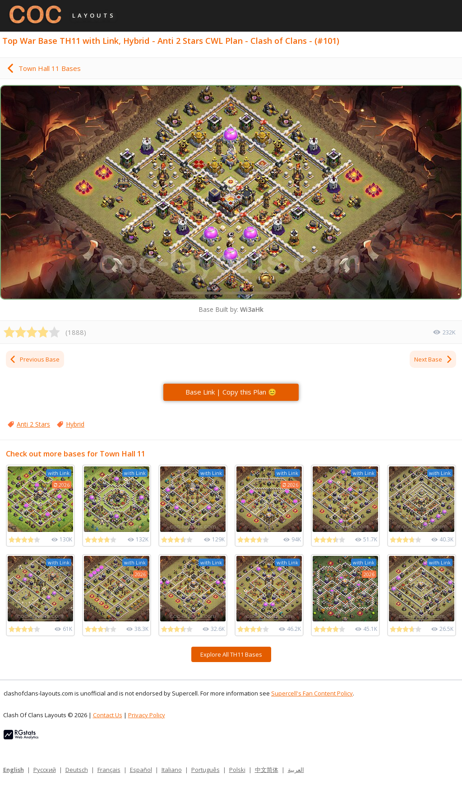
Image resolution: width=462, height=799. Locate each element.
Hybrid (75, 424)
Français (108, 770)
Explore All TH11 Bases (231, 654)
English (13, 770)
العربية (296, 770)
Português (205, 770)
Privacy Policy (146, 715)
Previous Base (34, 359)
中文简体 (266, 770)
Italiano (172, 770)
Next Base (433, 359)
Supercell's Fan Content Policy (312, 693)
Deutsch (76, 770)
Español (141, 770)
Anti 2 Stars (33, 424)
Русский (44, 770)
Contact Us (107, 715)
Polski (237, 770)
